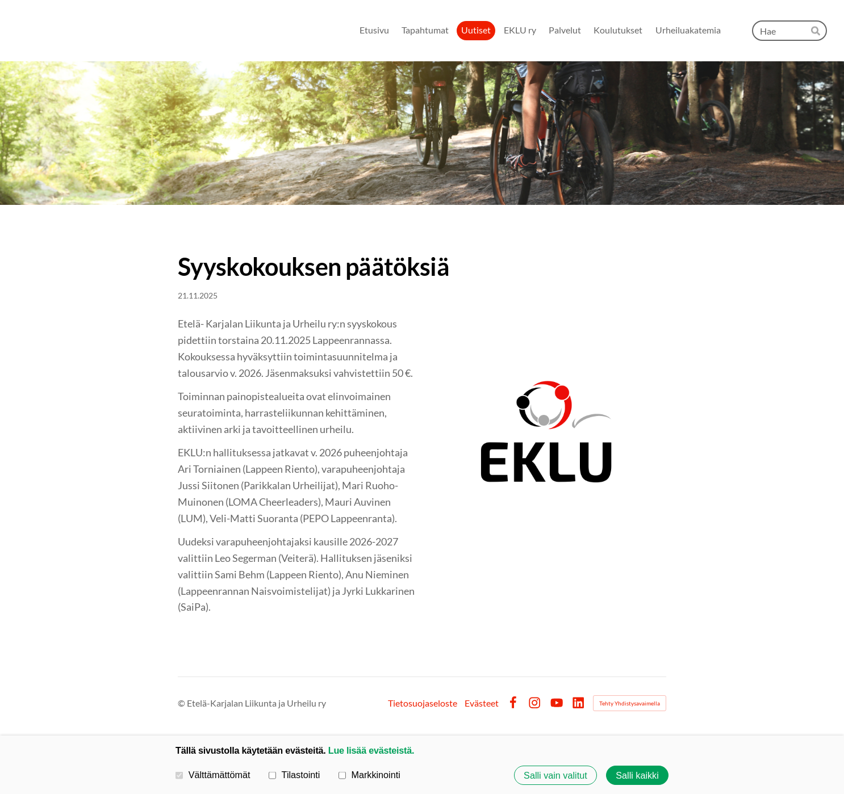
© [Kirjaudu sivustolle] (182, 703)
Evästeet (482, 703)
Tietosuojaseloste (422, 703)
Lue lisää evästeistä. (371, 750)
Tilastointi (294, 775)
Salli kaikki (637, 775)
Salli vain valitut (555, 775)
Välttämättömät (213, 775)
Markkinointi (369, 775)
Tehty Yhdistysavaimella (629, 703)
